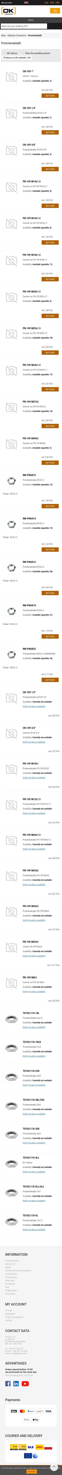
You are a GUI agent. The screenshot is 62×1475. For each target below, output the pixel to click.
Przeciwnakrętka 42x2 (32, 1133)
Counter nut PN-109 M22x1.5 (35, 333)
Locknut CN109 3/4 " (31, 733)
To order (8, 1310)
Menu (31, 20)
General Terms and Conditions (18, 1270)
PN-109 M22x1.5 (32, 328)
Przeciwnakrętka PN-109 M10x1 (36, 768)
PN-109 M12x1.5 (32, 799)
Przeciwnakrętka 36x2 (32, 1104)
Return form (10, 1264)
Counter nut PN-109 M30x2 (34, 443)
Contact (8, 1320)
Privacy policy (11, 1277)
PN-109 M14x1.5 (32, 181)
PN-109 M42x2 (30, 941)
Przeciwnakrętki (35, 35)
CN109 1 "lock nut (30, 76)
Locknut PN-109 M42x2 (32, 946)
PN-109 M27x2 (30, 401)
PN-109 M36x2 (30, 906)
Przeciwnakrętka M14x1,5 (33, 523)
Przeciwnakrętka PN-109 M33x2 (36, 875)
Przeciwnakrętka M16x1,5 (33, 567)
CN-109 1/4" (29, 108)
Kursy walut (10, 1294)
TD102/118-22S (31, 1070)
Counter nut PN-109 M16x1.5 (35, 223)
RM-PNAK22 (29, 648)
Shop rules (9, 1280)
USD (57, 2)
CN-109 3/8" (29, 144)
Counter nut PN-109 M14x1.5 (35, 186)
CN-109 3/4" (29, 727)
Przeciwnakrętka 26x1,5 (32, 1018)
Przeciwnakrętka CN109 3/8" (35, 149)
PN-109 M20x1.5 (32, 291)
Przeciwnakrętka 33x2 (32, 1076)
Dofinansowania (12, 1261)
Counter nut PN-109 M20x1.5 (35, 296)
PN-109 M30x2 (30, 438)
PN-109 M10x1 (30, 763)
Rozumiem (32, 1472)
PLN (46, 2)
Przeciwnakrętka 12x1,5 (32, 1220)
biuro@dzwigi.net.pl (19, 1353)
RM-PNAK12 (29, 475)
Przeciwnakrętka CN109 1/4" (35, 113)
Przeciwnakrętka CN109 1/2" (35, 697)
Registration (10, 1314)
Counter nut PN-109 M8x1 (33, 982)
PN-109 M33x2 (30, 870)
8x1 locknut (27, 1162)
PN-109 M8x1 (30, 977)
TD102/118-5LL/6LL (33, 1186)
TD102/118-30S (31, 1128)
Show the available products (37, 53)
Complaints (10, 1284)
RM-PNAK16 (29, 561)
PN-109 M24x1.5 (32, 365)
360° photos (11, 53)
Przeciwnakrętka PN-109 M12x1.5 (37, 804)
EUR (52, 2)
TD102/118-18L (31, 1013)
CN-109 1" (28, 71)
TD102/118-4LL (31, 1157)
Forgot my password (14, 1317)
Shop (3, 35)
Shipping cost (11, 1290)
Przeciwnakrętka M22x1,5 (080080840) (39, 653)
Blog (7, 1287)
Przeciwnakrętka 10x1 (32, 1191)
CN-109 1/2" (29, 692)
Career (8, 1267)
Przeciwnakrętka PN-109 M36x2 (36, 911)
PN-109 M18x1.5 (32, 254)
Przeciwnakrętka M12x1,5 (33, 480)
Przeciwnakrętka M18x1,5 (33, 610)
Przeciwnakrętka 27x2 (32, 1047)
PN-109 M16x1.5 (32, 218)
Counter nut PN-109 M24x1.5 (35, 370)
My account (7, 2)
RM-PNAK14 (29, 518)
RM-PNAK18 (29, 605)
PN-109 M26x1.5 (32, 834)
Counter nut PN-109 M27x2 (34, 406)
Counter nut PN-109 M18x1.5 (35, 260)
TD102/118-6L (30, 1215)
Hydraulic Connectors (17, 35)
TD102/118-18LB (32, 1042)
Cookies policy (11, 1274)
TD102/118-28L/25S (33, 1099)
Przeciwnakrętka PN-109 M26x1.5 (37, 840)
